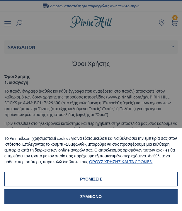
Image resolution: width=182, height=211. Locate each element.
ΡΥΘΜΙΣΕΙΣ (91, 179)
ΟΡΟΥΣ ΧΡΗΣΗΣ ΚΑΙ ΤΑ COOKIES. (120, 161)
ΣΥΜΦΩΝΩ (91, 196)
